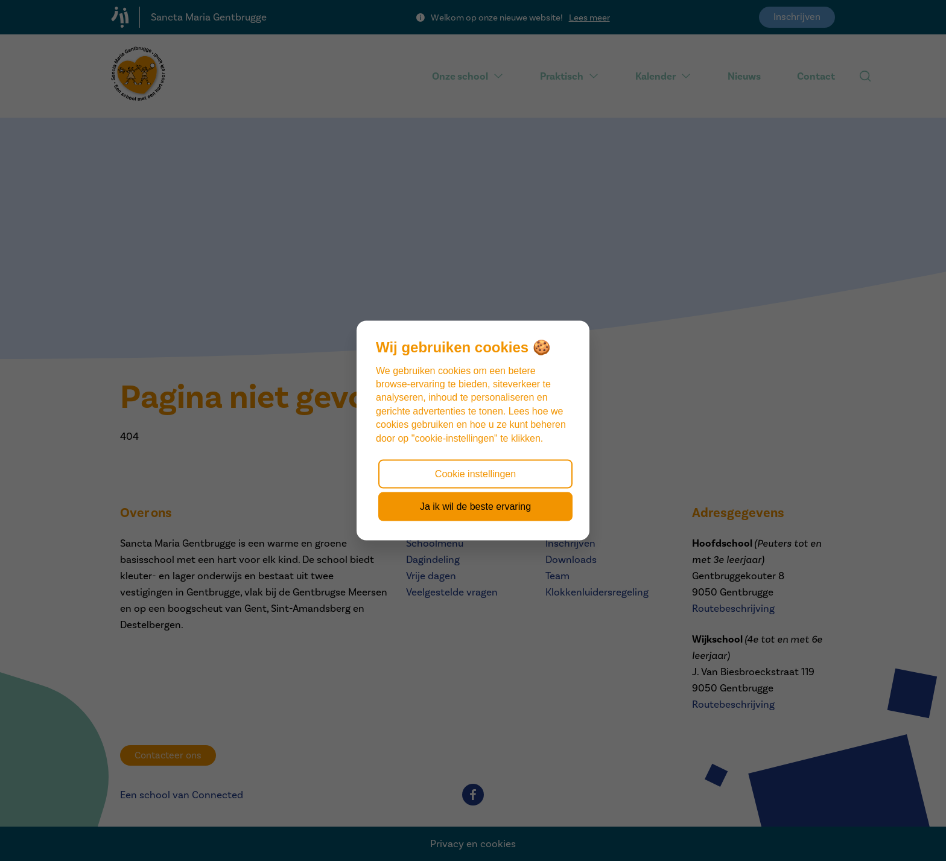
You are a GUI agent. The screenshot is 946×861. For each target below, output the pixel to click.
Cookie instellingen (475, 473)
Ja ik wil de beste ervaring (475, 506)
